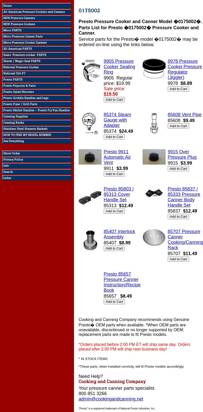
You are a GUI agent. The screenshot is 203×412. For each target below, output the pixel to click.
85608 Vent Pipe (184, 114)
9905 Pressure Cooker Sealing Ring (119, 67)
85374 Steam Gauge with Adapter (117, 120)
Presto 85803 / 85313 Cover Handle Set (119, 194)
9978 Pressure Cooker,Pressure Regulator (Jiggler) (185, 69)
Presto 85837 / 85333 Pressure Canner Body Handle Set (184, 197)
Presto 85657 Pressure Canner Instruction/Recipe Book (122, 282)
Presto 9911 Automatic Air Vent (117, 157)
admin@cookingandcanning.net (111, 398)
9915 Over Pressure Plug (182, 154)
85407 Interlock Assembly (119, 234)
